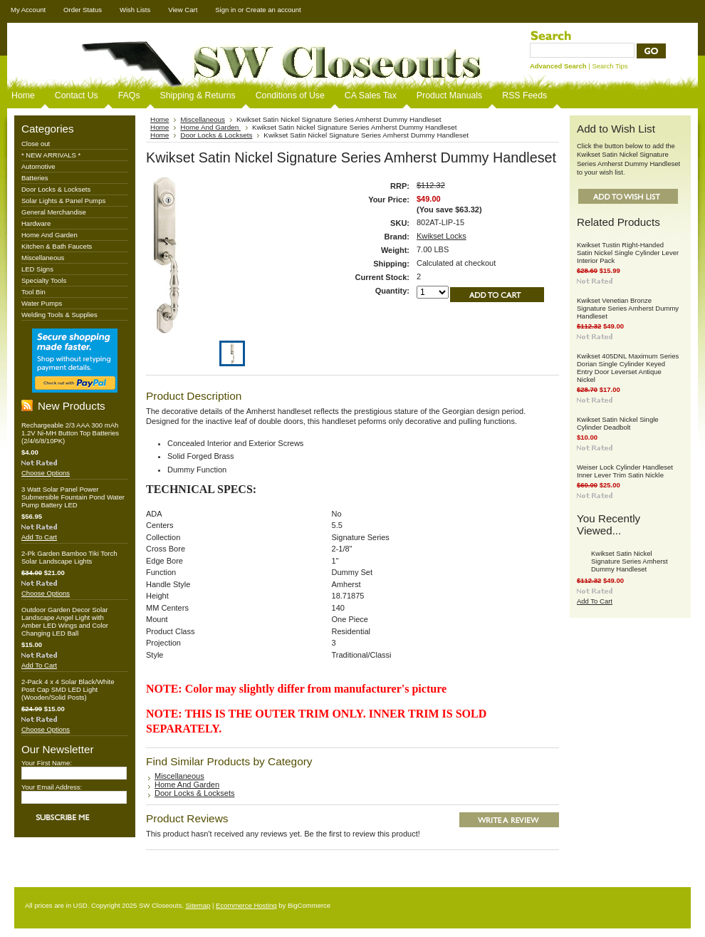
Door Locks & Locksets (55, 189)
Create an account (273, 10)
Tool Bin (33, 292)
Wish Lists (135, 10)
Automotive (38, 166)
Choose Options (45, 473)
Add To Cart (39, 537)
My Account (28, 10)
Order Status (82, 10)
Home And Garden (49, 235)
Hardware (36, 223)
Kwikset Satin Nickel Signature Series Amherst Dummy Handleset (629, 561)
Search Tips (609, 66)
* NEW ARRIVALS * (50, 155)
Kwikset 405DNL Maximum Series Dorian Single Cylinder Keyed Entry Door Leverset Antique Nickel (628, 367)
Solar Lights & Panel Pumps (63, 201)
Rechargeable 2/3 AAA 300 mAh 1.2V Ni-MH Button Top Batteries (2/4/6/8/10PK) (70, 433)
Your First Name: (46, 763)
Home (159, 119)
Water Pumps (41, 303)
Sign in (225, 10)
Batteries (34, 178)
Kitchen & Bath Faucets (56, 246)
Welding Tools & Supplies (59, 315)
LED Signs (37, 269)
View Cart (182, 10)
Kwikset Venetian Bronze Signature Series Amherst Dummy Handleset (628, 308)
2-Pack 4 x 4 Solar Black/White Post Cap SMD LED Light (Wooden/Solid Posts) (67, 689)
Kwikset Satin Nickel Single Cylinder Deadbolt (618, 423)
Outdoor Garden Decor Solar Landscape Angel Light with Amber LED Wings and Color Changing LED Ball (64, 621)
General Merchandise (53, 212)
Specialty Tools (43, 280)
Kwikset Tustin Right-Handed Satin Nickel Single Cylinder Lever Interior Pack (628, 252)
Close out (35, 143)
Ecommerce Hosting (246, 905)
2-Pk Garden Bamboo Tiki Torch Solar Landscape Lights (69, 557)
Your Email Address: (51, 787)
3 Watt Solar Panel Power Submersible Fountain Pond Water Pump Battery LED (73, 497)
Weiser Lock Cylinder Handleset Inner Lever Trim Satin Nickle (625, 471)
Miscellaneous (42, 258)
